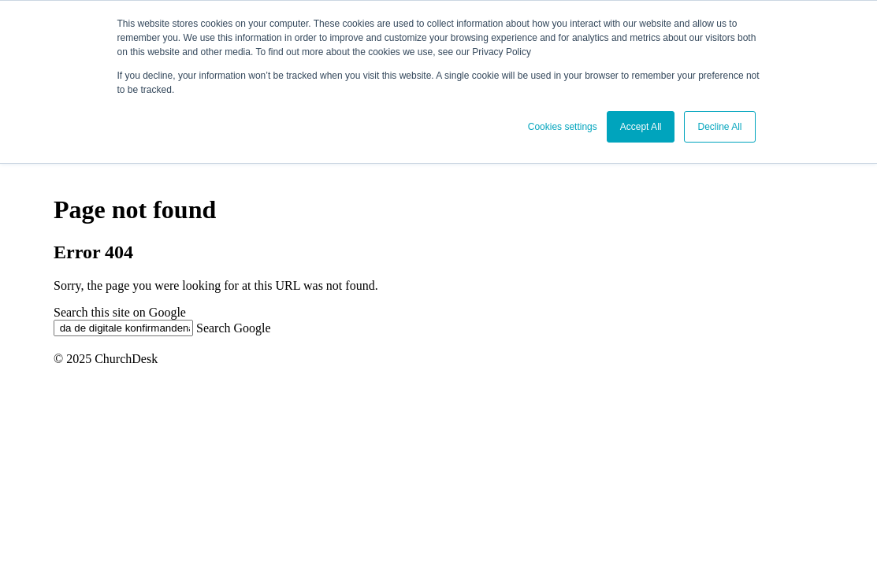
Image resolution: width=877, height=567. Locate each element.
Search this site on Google (120, 312)
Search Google (233, 327)
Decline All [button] (719, 126)
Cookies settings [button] (562, 126)
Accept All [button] (641, 126)
